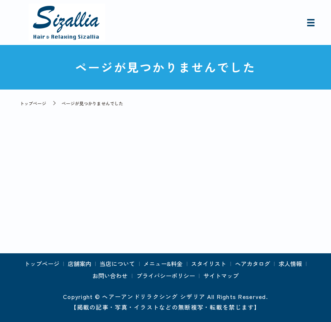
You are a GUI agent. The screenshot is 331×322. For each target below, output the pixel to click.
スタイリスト (208, 263)
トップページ (33, 103)
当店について (117, 263)
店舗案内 (79, 263)
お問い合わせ (110, 275)
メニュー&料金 (163, 263)
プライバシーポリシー (165, 275)
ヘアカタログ (252, 263)
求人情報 (290, 263)
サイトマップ (221, 275)
